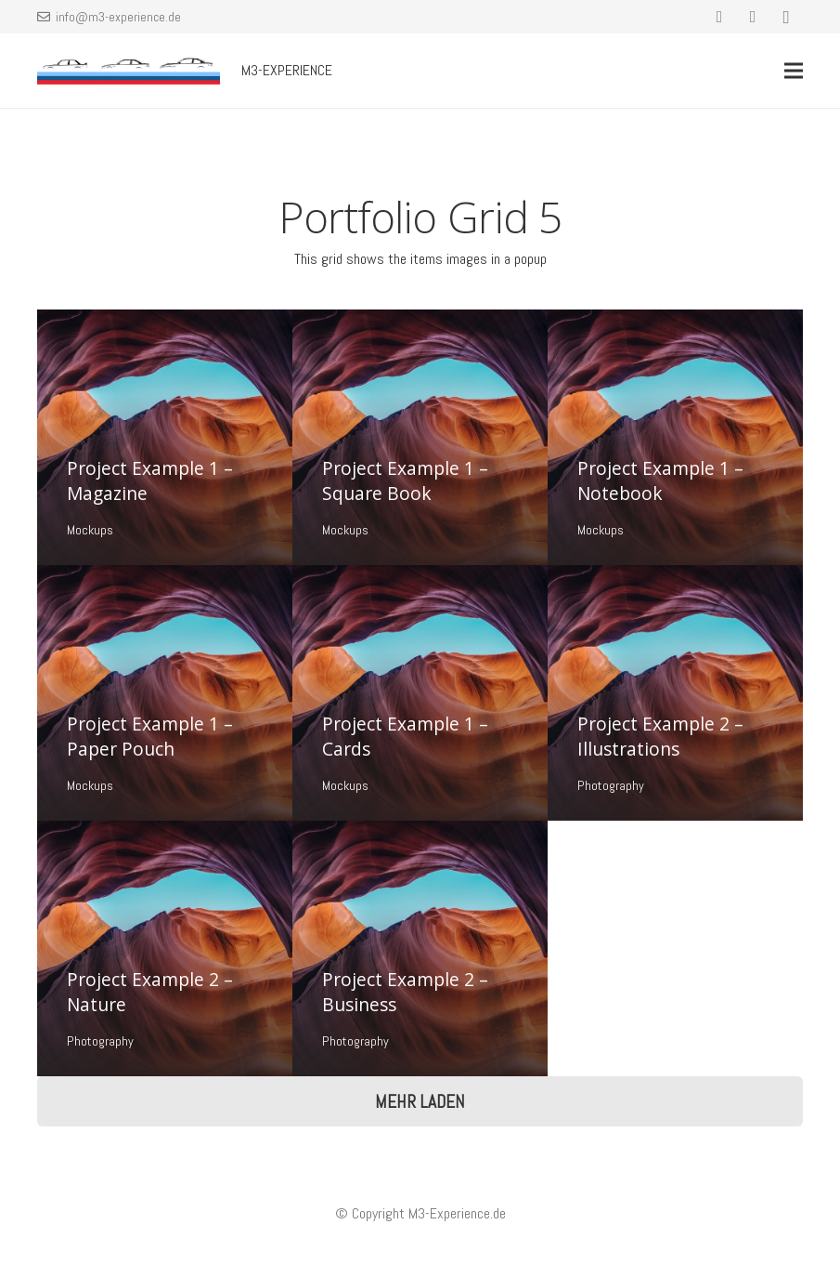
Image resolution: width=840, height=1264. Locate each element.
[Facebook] (719, 16)
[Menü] (793, 70)
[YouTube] (752, 16)
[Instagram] (786, 16)
